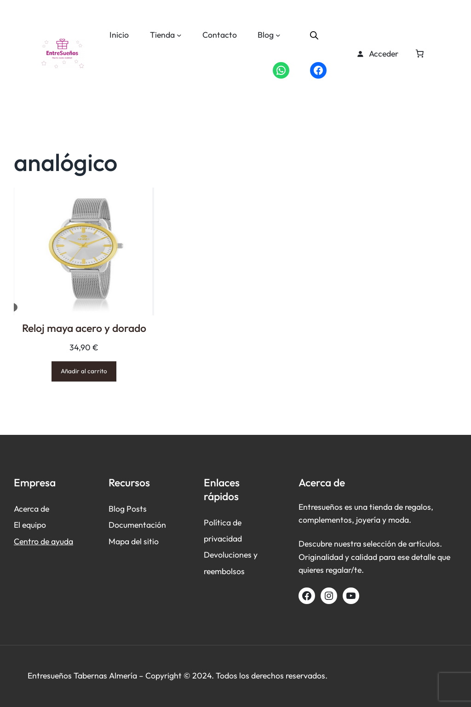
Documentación (137, 524)
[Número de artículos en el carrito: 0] (419, 54)
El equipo (30, 524)
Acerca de (31, 508)
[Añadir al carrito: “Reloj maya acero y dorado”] (84, 371)
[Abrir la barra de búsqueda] (314, 35)
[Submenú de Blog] (278, 35)
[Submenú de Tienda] (179, 35)
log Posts (130, 508)
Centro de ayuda (43, 541)
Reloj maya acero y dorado (84, 328)
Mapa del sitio (134, 541)
